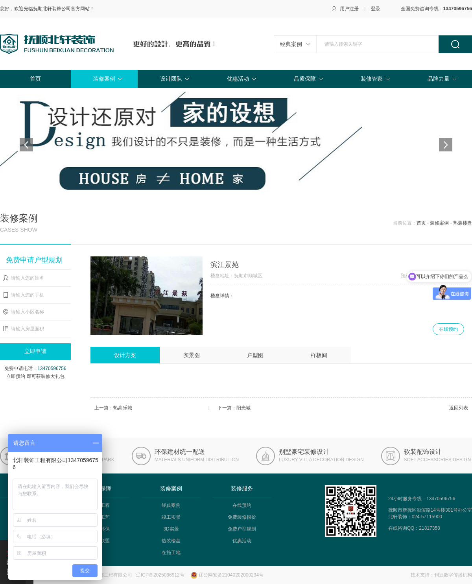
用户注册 (349, 8)
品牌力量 (439, 79)
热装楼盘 (171, 540)
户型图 (255, 355)
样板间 (319, 355)
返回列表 (458, 408)
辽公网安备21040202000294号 (231, 575)
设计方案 (125, 355)
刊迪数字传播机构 (453, 575)
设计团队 (171, 79)
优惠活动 (238, 79)
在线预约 (448, 329)
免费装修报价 (242, 517)
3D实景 (171, 529)
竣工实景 (171, 517)
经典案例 (291, 44)
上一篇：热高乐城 (113, 408)
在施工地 (171, 552)
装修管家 (372, 79)
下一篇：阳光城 (234, 408)
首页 (35, 79)
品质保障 (305, 79)
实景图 (191, 355)
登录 (375, 8)
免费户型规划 (242, 529)
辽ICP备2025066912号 (160, 575)
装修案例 (104, 79)
